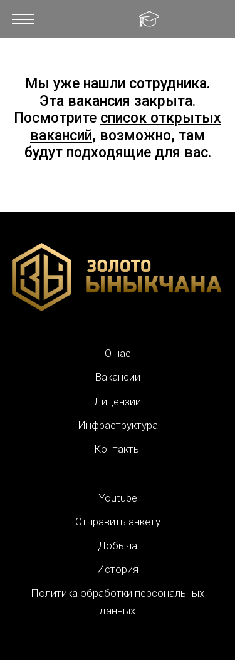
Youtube (117, 498)
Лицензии (117, 401)
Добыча (117, 545)
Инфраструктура (118, 425)
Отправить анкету (117, 521)
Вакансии (117, 377)
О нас (118, 353)
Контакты (117, 449)
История (117, 569)
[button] (23, 18)
